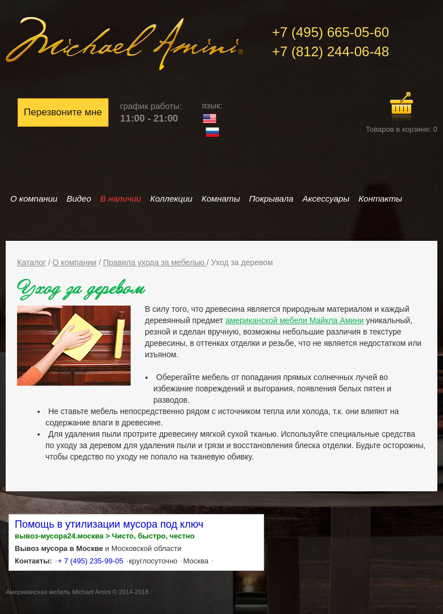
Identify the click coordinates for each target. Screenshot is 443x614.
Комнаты (221, 198)
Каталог (31, 262)
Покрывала (271, 198)
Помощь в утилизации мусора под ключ (109, 524)
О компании (33, 198)
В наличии (121, 198)
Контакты (380, 198)
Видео (78, 198)
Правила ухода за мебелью (154, 262)
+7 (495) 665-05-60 (330, 32)
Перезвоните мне (63, 112)
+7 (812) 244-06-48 (330, 51)
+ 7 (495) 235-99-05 (90, 561)
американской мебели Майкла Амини (294, 320)
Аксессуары (326, 198)
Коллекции (171, 198)
